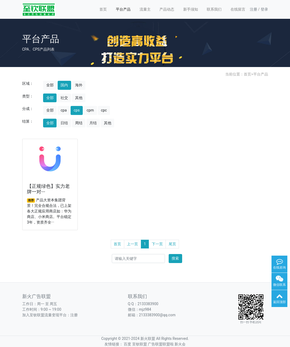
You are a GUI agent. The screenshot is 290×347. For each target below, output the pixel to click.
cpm (90, 110)
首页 (103, 9)
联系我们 (214, 9)
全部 (50, 85)
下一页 (157, 244)
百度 (127, 344)
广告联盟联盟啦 (161, 344)
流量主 (145, 9)
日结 (64, 123)
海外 (78, 85)
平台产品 (123, 9)
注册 (253, 9)
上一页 (132, 244)
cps (77, 110)
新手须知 (190, 9)
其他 (78, 98)
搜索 (175, 258)
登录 (264, 9)
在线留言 (238, 9)
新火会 (180, 344)
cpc (104, 110)
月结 (93, 123)
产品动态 (166, 9)
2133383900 (147, 304)
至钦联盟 (139, 344)
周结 (78, 123)
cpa (64, 110)
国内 (64, 85)
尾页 (172, 244)
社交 (64, 98)
